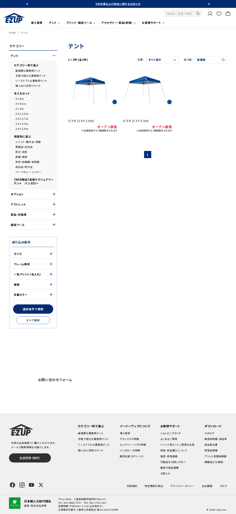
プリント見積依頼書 (215, 456)
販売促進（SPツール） (132, 456)
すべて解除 (33, 320)
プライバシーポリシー (182, 486)
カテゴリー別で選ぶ (26, 65)
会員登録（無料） (29, 458)
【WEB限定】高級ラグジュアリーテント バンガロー (34, 181)
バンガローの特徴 (130, 450)
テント (53, 23)
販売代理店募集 (190, 395)
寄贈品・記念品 (24, 147)
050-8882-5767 (72, 502)
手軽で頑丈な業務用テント (30, 75)
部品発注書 (211, 444)
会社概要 (207, 486)
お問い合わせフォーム (55, 379)
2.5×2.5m (21, 114)
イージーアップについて (135, 426)
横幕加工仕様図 (213, 462)
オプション (17, 194)
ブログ (223, 486)
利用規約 (132, 486)
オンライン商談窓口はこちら (111, 380)
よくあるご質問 (189, 364)
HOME (12, 32)
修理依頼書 (211, 450)
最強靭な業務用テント (28, 70)
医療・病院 (21, 157)
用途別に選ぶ (22, 136)
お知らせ (165, 473)
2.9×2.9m (21, 129)
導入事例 (36, 23)
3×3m (19, 109)
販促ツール (18, 225)
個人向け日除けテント (28, 85)
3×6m (19, 99)
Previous (27, 4)
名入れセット (22, 93)
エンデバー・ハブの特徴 (133, 444)
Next (209, 4)
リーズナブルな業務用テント (31, 80)
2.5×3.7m (21, 119)
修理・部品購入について (174, 450)
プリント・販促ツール (79, 23)
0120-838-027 (63, 394)
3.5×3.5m (21, 124)
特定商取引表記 (154, 486)
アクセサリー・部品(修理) (116, 23)
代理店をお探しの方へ (194, 388)
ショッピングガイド (170, 433)
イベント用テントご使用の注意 (177, 444)
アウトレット (18, 204)
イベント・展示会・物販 (28, 142)
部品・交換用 (19, 214)
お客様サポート (151, 23)
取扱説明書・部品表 (215, 439)
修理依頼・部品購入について (197, 380)
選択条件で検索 (33, 309)
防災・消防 (21, 152)
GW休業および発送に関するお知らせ (118, 4)
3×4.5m (20, 104)
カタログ (209, 433)
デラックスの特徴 (129, 439)
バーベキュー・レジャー (28, 172)
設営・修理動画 (189, 372)
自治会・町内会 (24, 167)
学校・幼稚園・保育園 (27, 162)
